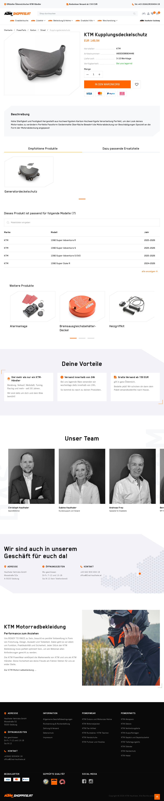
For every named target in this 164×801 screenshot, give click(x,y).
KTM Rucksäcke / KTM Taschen (95, 733)
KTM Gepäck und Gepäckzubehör (135, 737)
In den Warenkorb (107, 84)
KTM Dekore (126, 724)
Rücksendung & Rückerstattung (56, 724)
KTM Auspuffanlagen (130, 733)
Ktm (118, 48)
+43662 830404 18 (13, 756)
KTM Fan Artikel (89, 728)
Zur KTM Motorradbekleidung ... (20, 670)
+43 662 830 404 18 (90, 572)
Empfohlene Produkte (43, 148)
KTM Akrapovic (127, 719)
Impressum (48, 737)
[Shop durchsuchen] (84, 13)
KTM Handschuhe (89, 737)
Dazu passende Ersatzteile (121, 148)
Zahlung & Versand (51, 728)
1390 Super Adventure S (63, 248)
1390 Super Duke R (60, 263)
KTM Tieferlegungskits (130, 742)
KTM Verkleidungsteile (130, 728)
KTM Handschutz (128, 751)
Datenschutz (48, 733)
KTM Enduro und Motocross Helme (97, 719)
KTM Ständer (126, 746)
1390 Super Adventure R (63, 240)
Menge (87, 69)
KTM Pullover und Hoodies (93, 742)
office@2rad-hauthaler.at (91, 575)
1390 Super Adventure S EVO (66, 255)
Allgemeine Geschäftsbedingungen (57, 719)
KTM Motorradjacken (91, 724)
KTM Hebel (125, 755)
